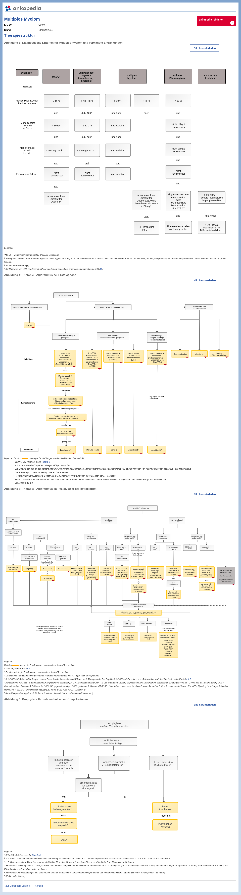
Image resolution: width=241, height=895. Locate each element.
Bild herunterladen (205, 48)
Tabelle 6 (45, 462)
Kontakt (39, 885)
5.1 (28, 669)
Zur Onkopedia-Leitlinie (18, 885)
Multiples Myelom (22, 19)
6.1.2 (188, 679)
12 (101, 269)
